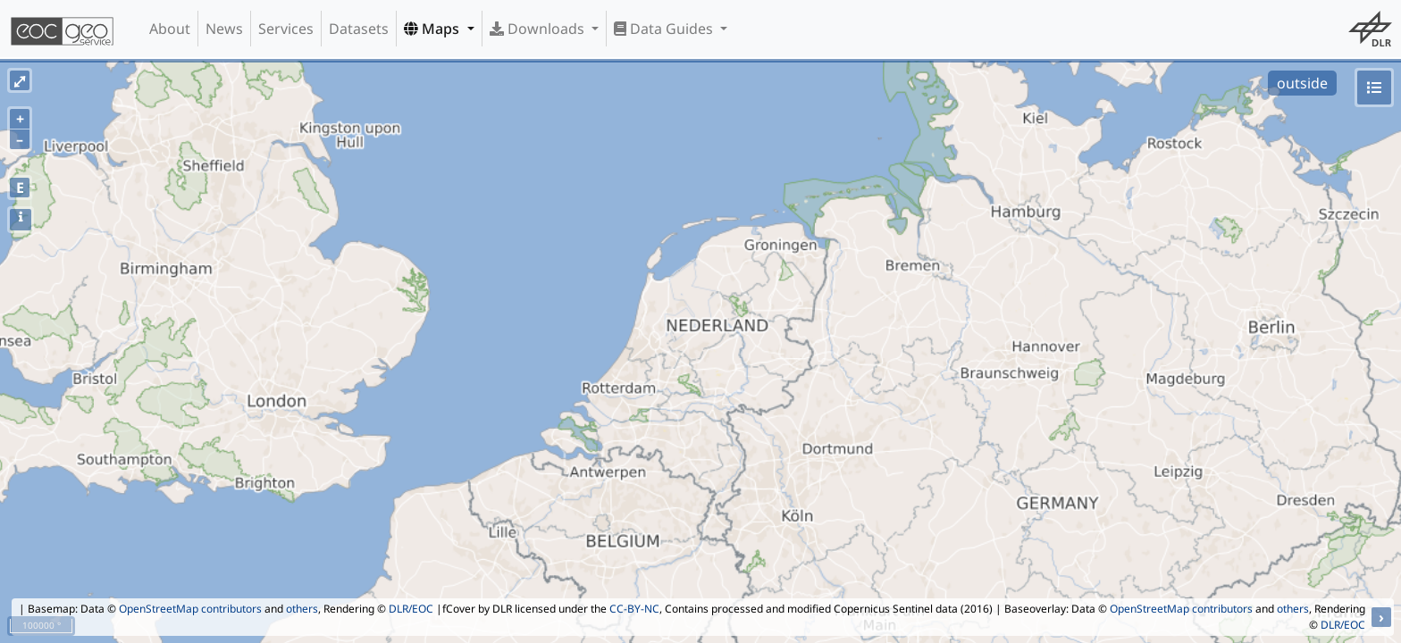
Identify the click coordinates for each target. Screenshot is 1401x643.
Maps (433, 28)
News (224, 28)
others (302, 608)
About (169, 28)
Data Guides (665, 28)
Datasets (359, 28)
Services (286, 28)
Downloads (539, 28)
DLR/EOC (411, 608)
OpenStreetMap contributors (190, 608)
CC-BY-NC (634, 608)
